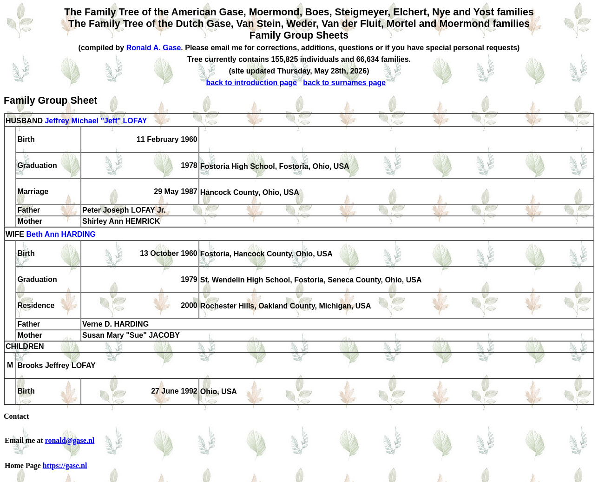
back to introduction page (251, 83)
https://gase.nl (65, 465)
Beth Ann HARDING (61, 235)
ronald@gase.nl (70, 440)
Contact (16, 416)
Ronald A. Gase (153, 48)
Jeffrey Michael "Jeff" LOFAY (96, 121)
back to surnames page (344, 83)
